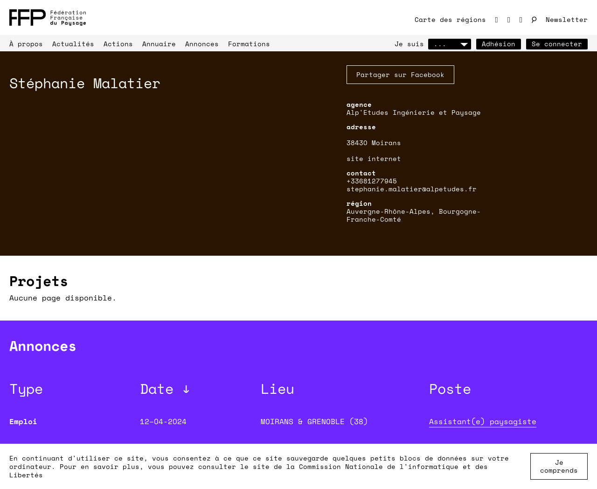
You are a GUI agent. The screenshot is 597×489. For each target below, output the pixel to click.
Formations (249, 44)
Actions (118, 44)
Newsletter (567, 19)
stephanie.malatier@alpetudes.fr (412, 189)
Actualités (73, 44)
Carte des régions (450, 19)
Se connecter (557, 44)
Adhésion (498, 44)
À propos (26, 44)
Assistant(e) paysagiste (482, 421)
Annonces (202, 44)
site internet (374, 158)
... (449, 44)
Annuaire (159, 44)
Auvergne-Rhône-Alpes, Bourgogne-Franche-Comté (414, 215)
